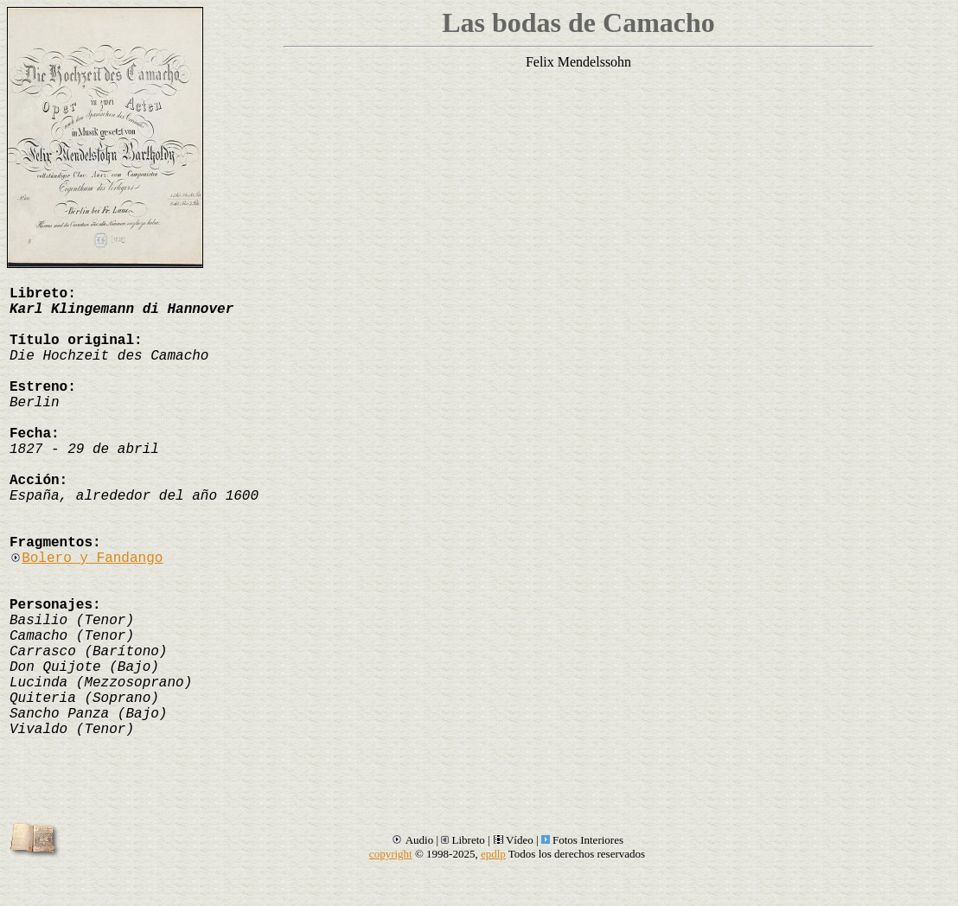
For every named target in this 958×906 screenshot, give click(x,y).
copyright (390, 853)
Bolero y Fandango (86, 558)
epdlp (493, 853)
